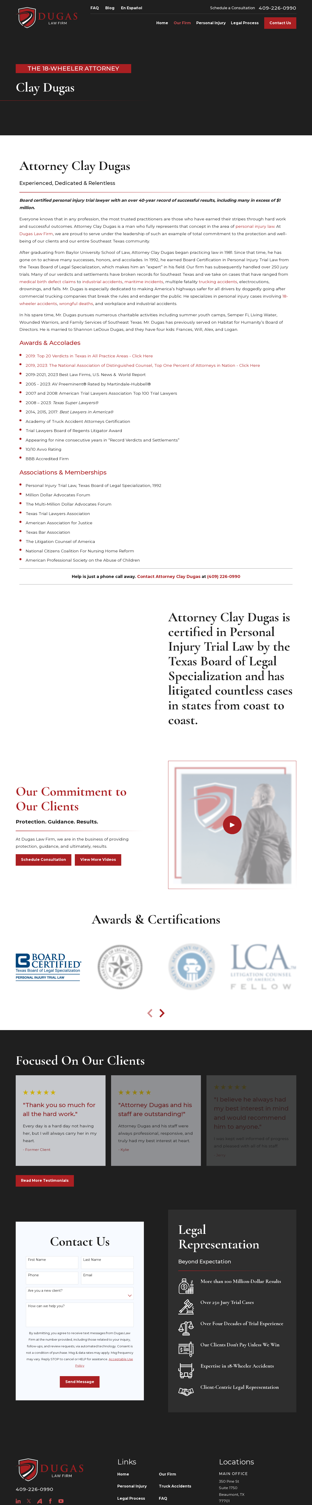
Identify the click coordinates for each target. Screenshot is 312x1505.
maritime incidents (143, 281)
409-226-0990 (278, 8)
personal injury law (255, 226)
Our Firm (167, 1474)
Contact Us (280, 23)
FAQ (95, 8)
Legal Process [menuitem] (245, 23)
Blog (110, 8)
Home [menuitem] (162, 23)
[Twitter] (28, 1501)
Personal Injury (132, 1486)
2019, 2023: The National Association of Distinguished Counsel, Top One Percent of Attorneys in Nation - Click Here (143, 365)
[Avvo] (39, 1501)
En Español (131, 8)
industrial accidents (102, 281)
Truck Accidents (175, 1486)
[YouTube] (61, 1501)
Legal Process (131, 1498)
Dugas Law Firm (36, 233)
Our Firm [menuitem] (182, 23)
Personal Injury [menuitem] (211, 23)
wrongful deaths (76, 303)
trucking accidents (218, 281)
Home (123, 1474)
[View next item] (162, 1013)
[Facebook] (50, 1501)
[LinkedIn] (18, 1501)
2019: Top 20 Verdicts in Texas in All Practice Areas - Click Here (89, 355)
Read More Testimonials (45, 1180)
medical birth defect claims (47, 281)
